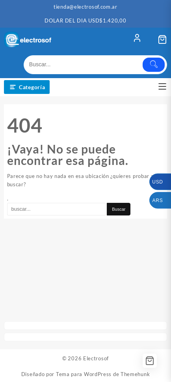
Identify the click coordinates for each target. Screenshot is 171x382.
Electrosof (96, 358)
